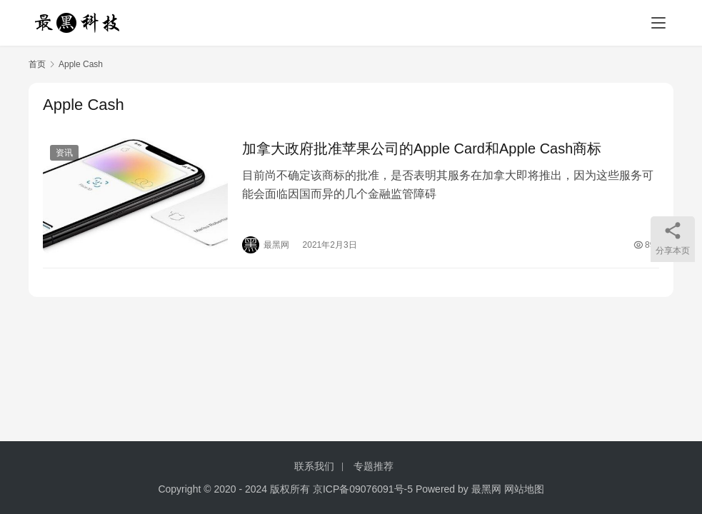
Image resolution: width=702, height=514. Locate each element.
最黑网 (486, 489)
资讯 (64, 153)
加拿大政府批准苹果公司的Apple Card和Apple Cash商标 (421, 148)
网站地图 (524, 489)
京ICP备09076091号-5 (363, 489)
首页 (37, 64)
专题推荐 (373, 466)
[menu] (658, 23)
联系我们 (314, 466)
